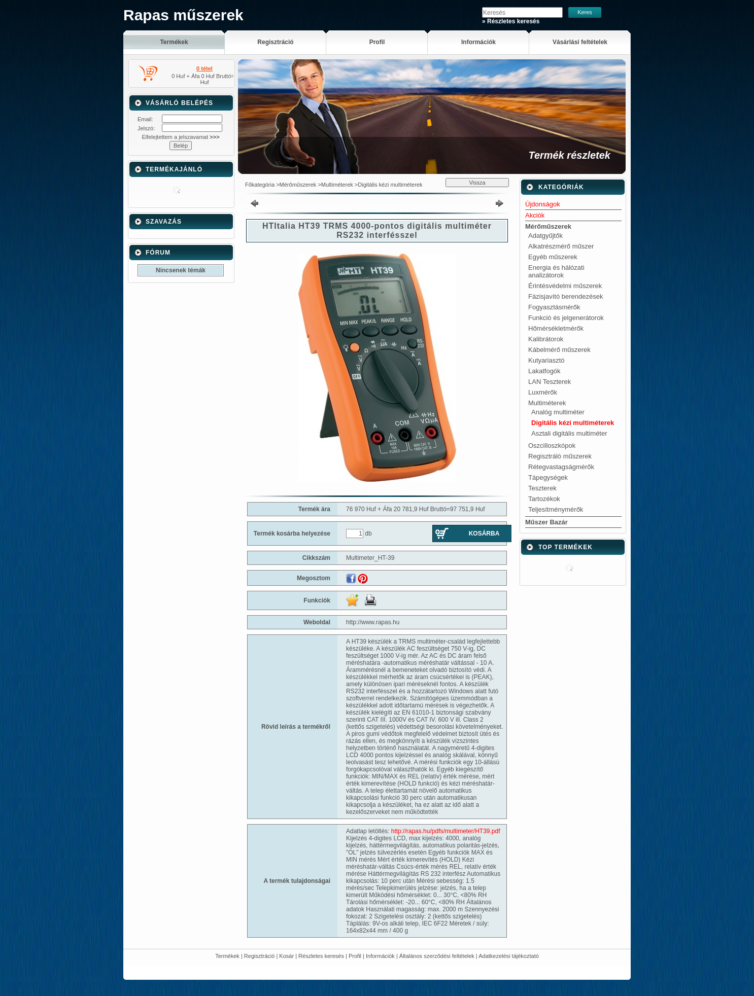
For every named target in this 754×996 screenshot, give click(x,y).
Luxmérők (542, 392)
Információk (380, 956)
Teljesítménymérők (555, 509)
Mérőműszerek (298, 185)
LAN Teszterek (549, 381)
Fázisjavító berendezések (565, 296)
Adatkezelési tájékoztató (508, 956)
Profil (355, 956)
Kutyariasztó (546, 360)
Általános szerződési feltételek (436, 956)
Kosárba (484, 533)
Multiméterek (337, 185)
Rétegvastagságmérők (561, 467)
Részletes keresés (321, 956)
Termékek (227, 956)
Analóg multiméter (558, 412)
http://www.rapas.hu (372, 622)
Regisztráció (259, 956)
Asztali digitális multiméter (569, 433)
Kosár (286, 956)
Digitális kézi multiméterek (390, 185)
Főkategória (260, 185)
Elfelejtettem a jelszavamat (180, 137)
